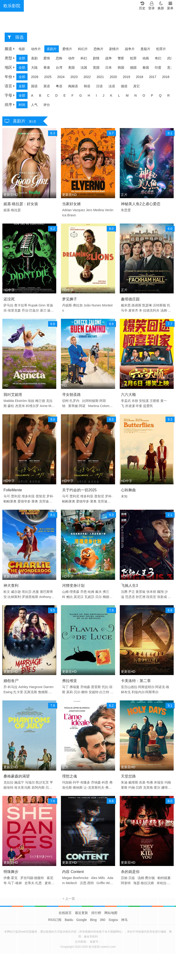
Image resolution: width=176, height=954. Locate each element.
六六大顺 (128, 395)
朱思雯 (126, 210)
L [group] (119, 95)
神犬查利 (11, 585)
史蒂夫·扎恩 (33, 883)
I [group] (96, 95)
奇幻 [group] (158, 58)
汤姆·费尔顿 (146, 878)
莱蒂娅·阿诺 (76, 406)
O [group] (144, 95)
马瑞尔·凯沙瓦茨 (37, 782)
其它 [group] (136, 86)
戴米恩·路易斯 (131, 305)
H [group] (89, 95)
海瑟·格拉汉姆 (143, 883)
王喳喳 (154, 401)
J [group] (103, 95)
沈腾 (124, 592)
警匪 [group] (121, 58)
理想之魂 (69, 776)
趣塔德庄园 (130, 299)
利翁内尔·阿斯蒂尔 (145, 692)
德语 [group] (124, 86)
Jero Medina (95, 210)
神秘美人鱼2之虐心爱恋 (140, 204)
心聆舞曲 (128, 490)
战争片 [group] (130, 49)
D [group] (56, 95)
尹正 (131, 592)
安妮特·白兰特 (99, 692)
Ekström (21, 401)
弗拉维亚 (69, 681)
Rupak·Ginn (37, 305)
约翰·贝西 (135, 787)
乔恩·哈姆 (87, 592)
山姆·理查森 (70, 592)
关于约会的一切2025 (79, 490)
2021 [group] (100, 77)
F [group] (72, 95)
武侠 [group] (170, 58)
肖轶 (135, 401)
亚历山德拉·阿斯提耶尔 (138, 687)
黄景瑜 (140, 592)
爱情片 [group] (67, 49)
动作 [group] (71, 58)
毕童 (139, 406)
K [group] (111, 95)
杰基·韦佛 (146, 782)
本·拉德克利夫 (149, 310)
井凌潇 (130, 406)
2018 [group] (139, 77)
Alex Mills (98, 878)
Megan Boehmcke (75, 878)
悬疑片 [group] (145, 49)
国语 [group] (34, 86)
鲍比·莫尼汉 (75, 597)
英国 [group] (96, 67)
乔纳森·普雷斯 (90, 687)
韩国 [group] (121, 67)
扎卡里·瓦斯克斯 (25, 692)
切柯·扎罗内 (70, 401)
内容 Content (73, 872)
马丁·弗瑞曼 (70, 687)
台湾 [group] (59, 67)
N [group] (135, 95)
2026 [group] (34, 77)
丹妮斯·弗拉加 (72, 305)
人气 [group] (34, 105)
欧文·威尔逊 (12, 592)
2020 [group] (113, 77)
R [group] (168, 95)
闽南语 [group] (73, 86)
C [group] (48, 95)
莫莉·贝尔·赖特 (77, 692)
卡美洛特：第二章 (136, 681)
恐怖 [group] (59, 58)
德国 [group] (133, 67)
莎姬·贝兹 (128, 878)
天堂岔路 (128, 776)
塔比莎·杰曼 (30, 592)
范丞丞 (130, 597)
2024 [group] (60, 77)
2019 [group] (126, 77)
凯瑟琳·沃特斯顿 (154, 305)
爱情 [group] (46, 58)
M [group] (127, 95)
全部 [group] (22, 58)
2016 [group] (165, 77)
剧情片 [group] (114, 49)
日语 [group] (99, 86)
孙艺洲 (140, 597)
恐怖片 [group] (98, 49)
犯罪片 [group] (161, 49)
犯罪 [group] (133, 58)
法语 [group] (112, 86)
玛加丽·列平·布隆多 (76, 782)
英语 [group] (46, 86)
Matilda (9, 401)
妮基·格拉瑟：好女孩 (21, 204)
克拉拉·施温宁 (14, 782)
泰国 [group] (145, 67)
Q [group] (160, 95)
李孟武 (126, 401)
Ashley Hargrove (30, 687)
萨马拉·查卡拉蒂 (15, 305)
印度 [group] (158, 67)
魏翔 (160, 592)
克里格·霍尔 (151, 787)
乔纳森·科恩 (99, 782)
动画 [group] (145, 58)
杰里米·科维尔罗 (27, 406)
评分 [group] (46, 105)
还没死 (9, 299)
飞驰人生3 (129, 585)
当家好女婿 (71, 204)
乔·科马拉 (11, 687)
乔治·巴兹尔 (30, 310)
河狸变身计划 (73, 585)
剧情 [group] (96, 58)
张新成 (162, 597)
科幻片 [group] (83, 49)
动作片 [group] (36, 49)
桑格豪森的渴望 (17, 776)
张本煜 (151, 592)
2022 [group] (87, 77)
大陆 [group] (34, 67)
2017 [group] (152, 77)
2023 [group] (73, 77)
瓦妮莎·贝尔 (93, 597)
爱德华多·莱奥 (28, 501)
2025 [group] (47, 77)
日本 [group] (108, 67)
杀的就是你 (130, 872)
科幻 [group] (84, 58)
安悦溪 (144, 401)
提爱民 (148, 406)
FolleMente (13, 490)
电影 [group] (22, 49)
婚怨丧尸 (11, 681)
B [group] (40, 95)
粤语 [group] (59, 86)
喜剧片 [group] (51, 49)
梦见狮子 (69, 299)
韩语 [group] (87, 86)
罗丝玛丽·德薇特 (32, 878)
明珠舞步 (11, 872)
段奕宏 (151, 597)
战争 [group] (108, 58)
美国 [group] (71, 67)
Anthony (45, 597)
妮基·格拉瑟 (12, 210)
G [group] (80, 95)
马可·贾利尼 (12, 496)
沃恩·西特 (87, 883)
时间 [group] (22, 105)
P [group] (152, 95)
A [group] (32, 95)
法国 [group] (84, 67)
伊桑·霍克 (11, 878)
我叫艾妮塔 (13, 395)
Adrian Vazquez (73, 210)
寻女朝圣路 (71, 395)
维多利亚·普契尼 (34, 496)
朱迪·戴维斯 (129, 782)
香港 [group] (46, 67)
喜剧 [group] (34, 58)
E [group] (64, 95)
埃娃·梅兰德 (36, 401)
